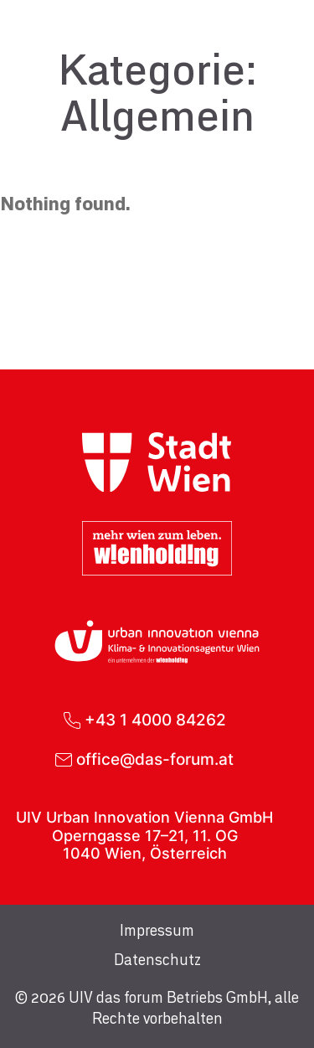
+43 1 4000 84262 (155, 720)
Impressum (157, 931)
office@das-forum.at (155, 759)
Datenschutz (157, 960)
